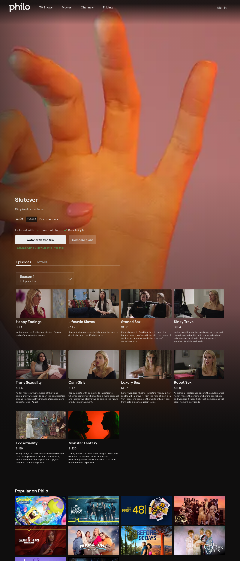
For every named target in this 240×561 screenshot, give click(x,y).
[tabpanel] (120, 368)
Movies (66, 7)
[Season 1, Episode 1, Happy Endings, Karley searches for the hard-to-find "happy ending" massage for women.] (41, 316)
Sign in (221, 7)
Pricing (108, 7)
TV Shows (45, 7)
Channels (87, 7)
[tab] (23, 262)
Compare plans (82, 240)
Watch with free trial (40, 240)
